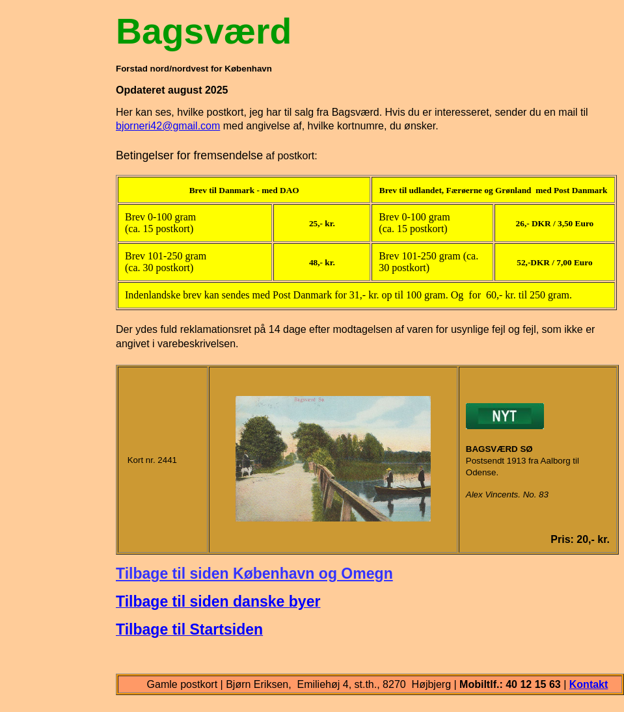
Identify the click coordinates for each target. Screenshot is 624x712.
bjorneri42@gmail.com (168, 125)
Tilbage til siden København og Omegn (254, 573)
